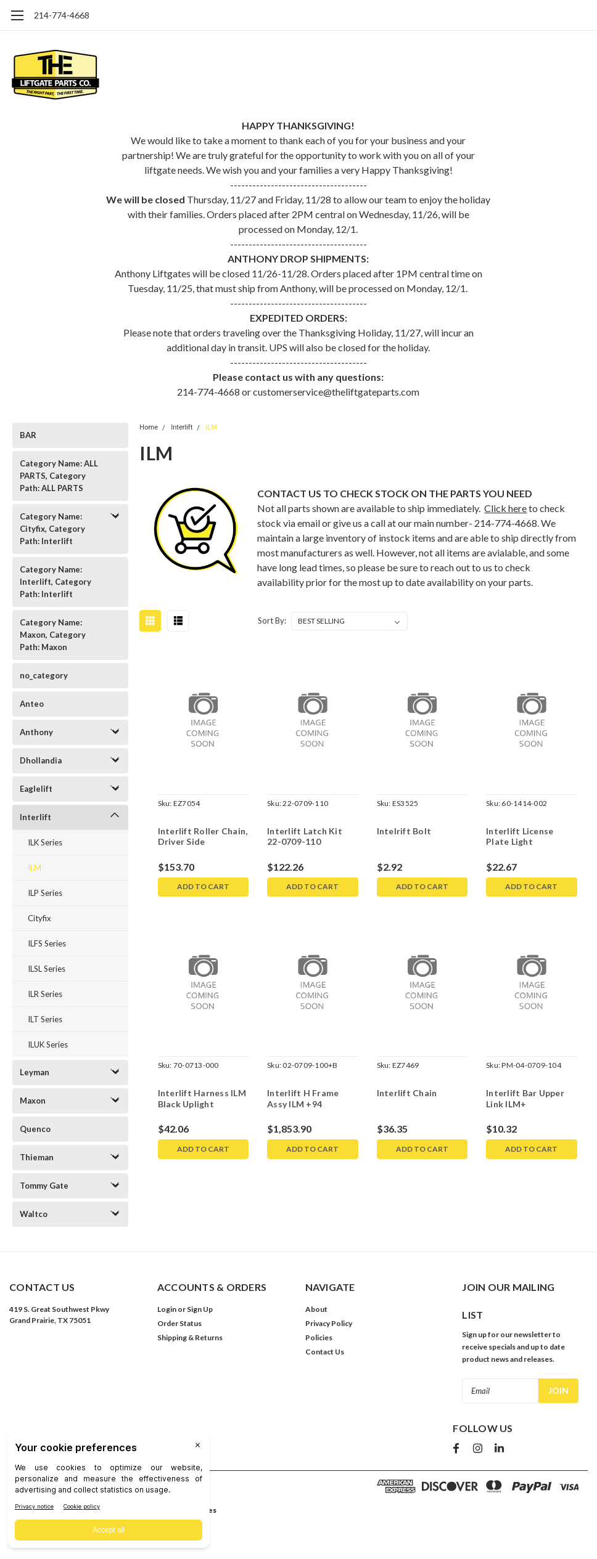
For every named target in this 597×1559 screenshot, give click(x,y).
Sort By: (272, 620)
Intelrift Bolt (404, 831)
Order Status (179, 1323)
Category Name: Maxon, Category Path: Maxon (53, 634)
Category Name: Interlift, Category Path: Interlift (55, 581)
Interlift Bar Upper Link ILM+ (525, 1099)
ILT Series (45, 1019)
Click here (505, 508)
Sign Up (200, 1309)
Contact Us (324, 1351)
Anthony (36, 732)
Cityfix (39, 918)
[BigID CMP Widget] (108, 1493)
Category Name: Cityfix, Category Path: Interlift (52, 528)
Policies (318, 1337)
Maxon (33, 1100)
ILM (34, 868)
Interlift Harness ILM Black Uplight (201, 1099)
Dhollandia (41, 760)
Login (166, 1309)
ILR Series (45, 994)
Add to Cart (203, 887)
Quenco (35, 1129)
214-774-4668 (61, 15)
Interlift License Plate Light (519, 836)
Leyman (34, 1072)
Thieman (37, 1157)
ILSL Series (46, 969)
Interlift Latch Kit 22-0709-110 (304, 836)
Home (148, 427)
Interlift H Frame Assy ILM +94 (303, 1099)
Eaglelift (36, 789)
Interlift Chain (407, 1093)
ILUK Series (48, 1044)
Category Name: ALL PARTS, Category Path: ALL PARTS (59, 475)
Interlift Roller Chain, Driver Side (202, 836)
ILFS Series (47, 943)
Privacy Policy (328, 1323)
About (316, 1309)
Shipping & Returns (190, 1337)
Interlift (35, 817)
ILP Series (45, 893)
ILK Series (45, 842)
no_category (44, 675)
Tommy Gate (44, 1186)
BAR (28, 435)
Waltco (33, 1214)
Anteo (32, 704)
